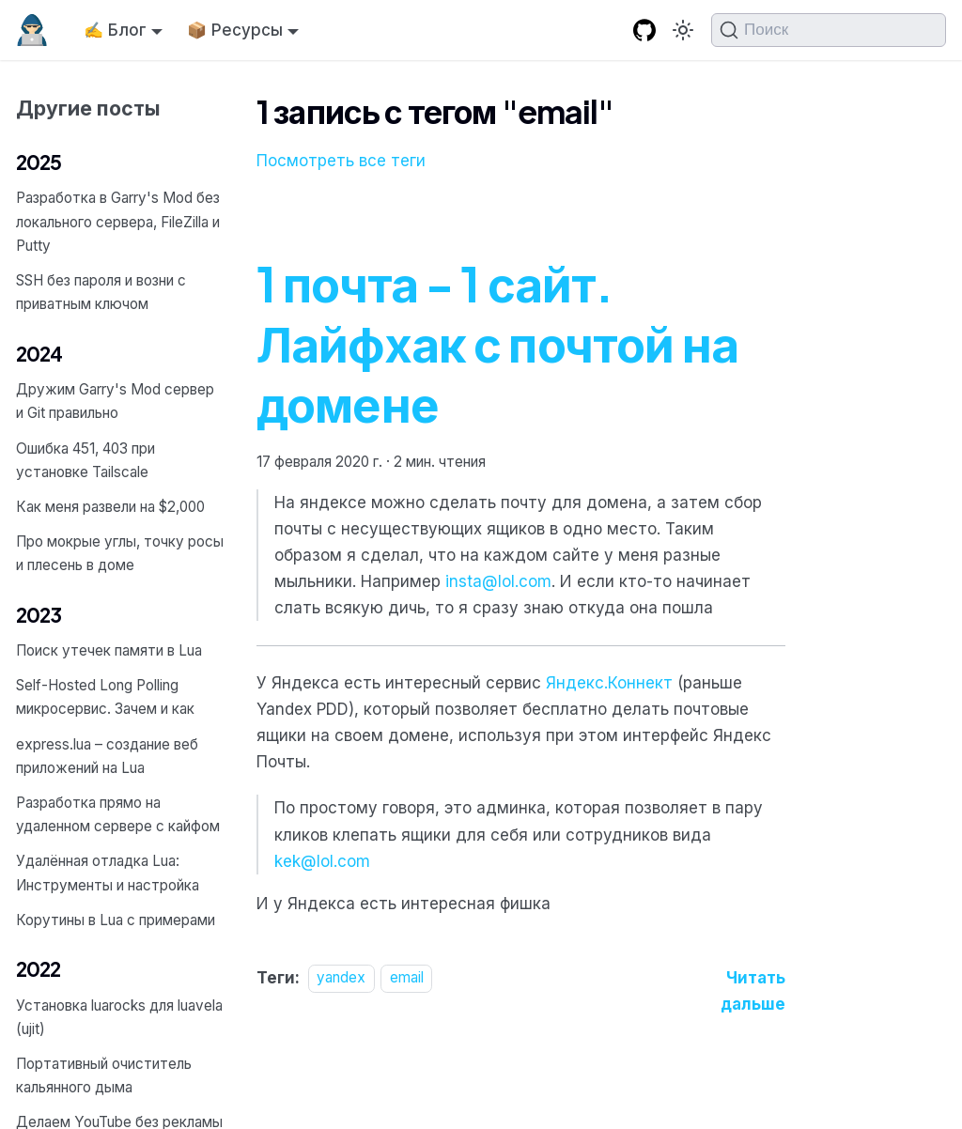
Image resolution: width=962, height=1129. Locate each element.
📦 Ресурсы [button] (235, 30)
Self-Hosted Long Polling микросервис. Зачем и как (105, 697)
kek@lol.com (322, 861)
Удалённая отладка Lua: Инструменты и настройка (107, 872)
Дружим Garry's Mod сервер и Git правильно (115, 401)
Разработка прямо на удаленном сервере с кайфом (118, 814)
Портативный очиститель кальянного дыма (104, 1075)
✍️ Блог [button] (115, 30)
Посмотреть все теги (341, 160)
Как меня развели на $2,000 (110, 507)
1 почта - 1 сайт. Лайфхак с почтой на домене (497, 343)
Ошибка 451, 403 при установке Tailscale (85, 460)
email (407, 978)
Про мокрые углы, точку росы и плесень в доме (120, 553)
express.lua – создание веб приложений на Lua (107, 756)
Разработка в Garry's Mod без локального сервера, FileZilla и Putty (118, 221)
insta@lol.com (498, 581)
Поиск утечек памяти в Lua (109, 650)
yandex (341, 978)
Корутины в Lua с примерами (115, 920)
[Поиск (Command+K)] (828, 30)
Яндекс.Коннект (609, 682)
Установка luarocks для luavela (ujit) (119, 1017)
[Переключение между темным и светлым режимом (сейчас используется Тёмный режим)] (683, 30)
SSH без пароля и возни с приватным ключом (101, 292)
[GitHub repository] (644, 30)
